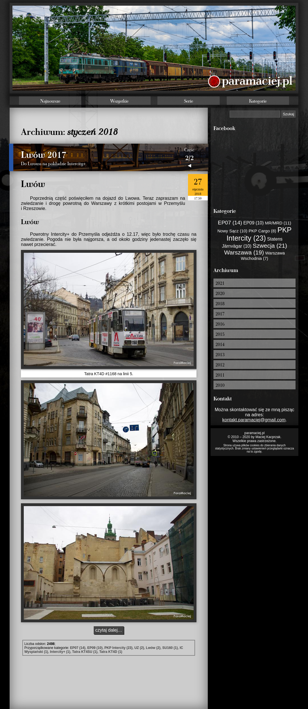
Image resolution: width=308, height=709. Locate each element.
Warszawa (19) (244, 252)
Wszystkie (119, 101)
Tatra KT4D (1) (110, 652)
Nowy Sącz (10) (232, 230)
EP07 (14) (77, 648)
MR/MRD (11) (278, 222)
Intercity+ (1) (60, 652)
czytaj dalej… (108, 630)
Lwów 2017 (44, 154)
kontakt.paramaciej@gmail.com (253, 419)
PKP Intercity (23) (118, 648)
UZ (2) (139, 648)
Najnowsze (50, 101)
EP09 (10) (94, 648)
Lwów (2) (153, 648)
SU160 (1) (170, 648)
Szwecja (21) (270, 245)
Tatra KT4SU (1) (84, 652)
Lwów (33, 183)
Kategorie (258, 101)
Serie (188, 101)
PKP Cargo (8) (262, 230)
